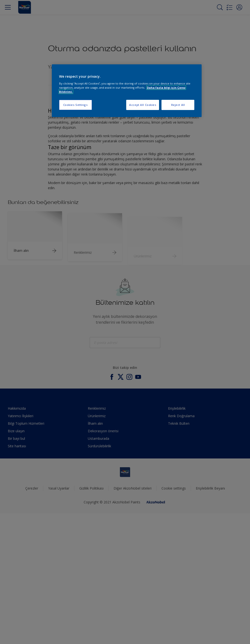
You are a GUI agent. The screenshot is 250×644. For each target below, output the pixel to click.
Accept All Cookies (142, 105)
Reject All (178, 105)
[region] (127, 90)
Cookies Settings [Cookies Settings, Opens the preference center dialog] (75, 105)
